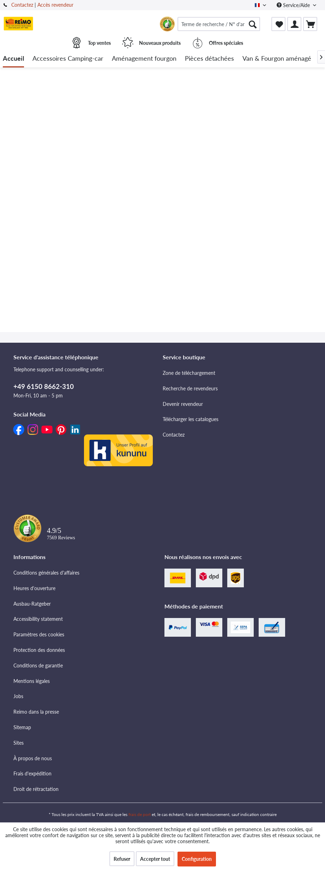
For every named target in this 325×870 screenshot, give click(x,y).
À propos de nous (32, 758)
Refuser (122, 859)
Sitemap (22, 727)
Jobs (18, 696)
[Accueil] (13, 58)
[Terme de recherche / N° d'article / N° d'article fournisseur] (218, 24)
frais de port (139, 814)
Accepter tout (155, 859)
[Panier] (310, 24)
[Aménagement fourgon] (144, 58)
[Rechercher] (252, 24)
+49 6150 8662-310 (43, 386)
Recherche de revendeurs (190, 388)
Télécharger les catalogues (190, 419)
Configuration (197, 859)
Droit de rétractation (36, 789)
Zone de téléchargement (189, 373)
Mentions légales (31, 681)
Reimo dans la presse (36, 712)
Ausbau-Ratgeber (32, 604)
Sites (18, 743)
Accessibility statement (38, 619)
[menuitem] (218, 24)
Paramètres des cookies (38, 634)
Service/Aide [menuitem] (294, 5)
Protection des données (39, 650)
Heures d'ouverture (34, 588)
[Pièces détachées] (209, 58)
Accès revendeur (55, 5)
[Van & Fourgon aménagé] (276, 58)
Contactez (22, 5)
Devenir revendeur (183, 404)
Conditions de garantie (38, 665)
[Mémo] (278, 24)
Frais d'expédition (32, 773)
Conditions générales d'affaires (46, 573)
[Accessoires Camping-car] (67, 58)
